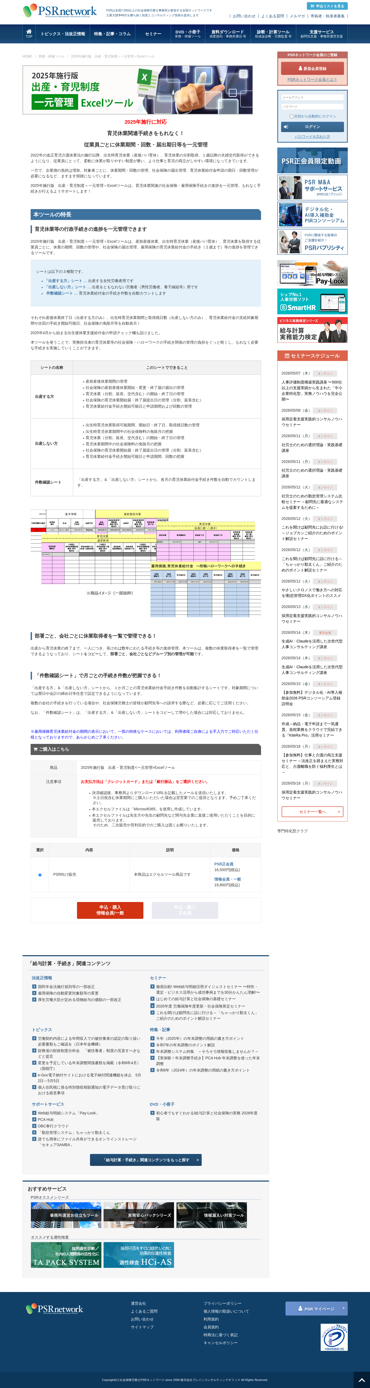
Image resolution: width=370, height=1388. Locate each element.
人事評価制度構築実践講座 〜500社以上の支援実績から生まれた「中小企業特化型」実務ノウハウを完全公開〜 (312, 390)
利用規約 (211, 1319)
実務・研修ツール (51, 56)
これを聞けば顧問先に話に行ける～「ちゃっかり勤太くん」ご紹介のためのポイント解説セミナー (207, 1015)
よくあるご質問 (144, 1311)
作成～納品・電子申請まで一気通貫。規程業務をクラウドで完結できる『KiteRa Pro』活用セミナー (312, 729)
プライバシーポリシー (223, 1303)
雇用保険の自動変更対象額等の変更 (68, 993)
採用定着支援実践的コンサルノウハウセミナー (312, 422)
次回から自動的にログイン (313, 116)
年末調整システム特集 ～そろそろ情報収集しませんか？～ (207, 1051)
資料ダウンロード (228, 34)
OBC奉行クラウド (53, 1126)
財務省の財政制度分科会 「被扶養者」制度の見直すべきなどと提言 (89, 1053)
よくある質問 (272, 16)
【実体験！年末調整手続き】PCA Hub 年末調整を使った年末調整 (208, 1061)
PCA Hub (46, 1119)
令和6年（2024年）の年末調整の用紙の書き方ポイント (203, 1070)
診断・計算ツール (273, 34)
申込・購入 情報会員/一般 (110, 910)
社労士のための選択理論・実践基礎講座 (312, 448)
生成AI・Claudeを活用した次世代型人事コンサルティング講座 (312, 644)
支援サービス (322, 34)
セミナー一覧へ (312, 812)
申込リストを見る (327, 6)
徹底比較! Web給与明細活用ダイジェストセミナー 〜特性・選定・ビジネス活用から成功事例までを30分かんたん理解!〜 (208, 989)
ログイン (302, 126)
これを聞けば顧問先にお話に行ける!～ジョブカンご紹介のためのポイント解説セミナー (312, 533)
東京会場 (325, 632)
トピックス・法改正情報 (62, 33)
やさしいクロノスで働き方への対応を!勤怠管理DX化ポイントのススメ (312, 593)
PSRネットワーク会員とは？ (312, 79)
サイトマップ (142, 1327)
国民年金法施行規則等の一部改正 (66, 986)
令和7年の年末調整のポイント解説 (185, 1045)
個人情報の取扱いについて (226, 1311)
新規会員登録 (312, 68)
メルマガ (297, 16)
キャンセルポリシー (221, 1343)
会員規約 (211, 1327)
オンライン (325, 373)
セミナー (153, 33)
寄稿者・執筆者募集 (328, 16)
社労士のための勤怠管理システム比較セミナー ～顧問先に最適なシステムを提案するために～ (312, 502)
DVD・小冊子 (188, 34)
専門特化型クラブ (292, 831)
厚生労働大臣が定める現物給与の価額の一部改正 (79, 999)
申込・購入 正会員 (185, 910)
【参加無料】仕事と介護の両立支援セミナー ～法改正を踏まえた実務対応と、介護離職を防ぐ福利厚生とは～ (312, 763)
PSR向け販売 (64, 874)
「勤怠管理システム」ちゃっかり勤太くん (74, 1132)
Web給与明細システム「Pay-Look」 (69, 1113)
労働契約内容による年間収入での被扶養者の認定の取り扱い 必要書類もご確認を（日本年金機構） (90, 1041)
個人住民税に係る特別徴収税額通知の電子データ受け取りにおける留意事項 (89, 1090)
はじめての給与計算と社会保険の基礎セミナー (196, 999)
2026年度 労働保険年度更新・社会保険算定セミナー (200, 1006)
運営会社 (138, 1303)
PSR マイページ (316, 1308)
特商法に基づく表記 (221, 1335)
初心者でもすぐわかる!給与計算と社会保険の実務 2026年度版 (207, 1116)
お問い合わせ (244, 16)
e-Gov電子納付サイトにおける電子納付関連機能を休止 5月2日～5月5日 (89, 1078)
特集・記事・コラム (112, 33)
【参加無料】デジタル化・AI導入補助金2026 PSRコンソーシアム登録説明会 (312, 698)
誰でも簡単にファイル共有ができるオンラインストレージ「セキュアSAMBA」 (87, 1142)
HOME (27, 56)
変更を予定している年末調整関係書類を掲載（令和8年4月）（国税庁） (89, 1066)
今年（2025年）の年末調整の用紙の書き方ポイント (200, 1038)
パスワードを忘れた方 (312, 137)
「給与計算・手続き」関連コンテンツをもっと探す (145, 1160)
